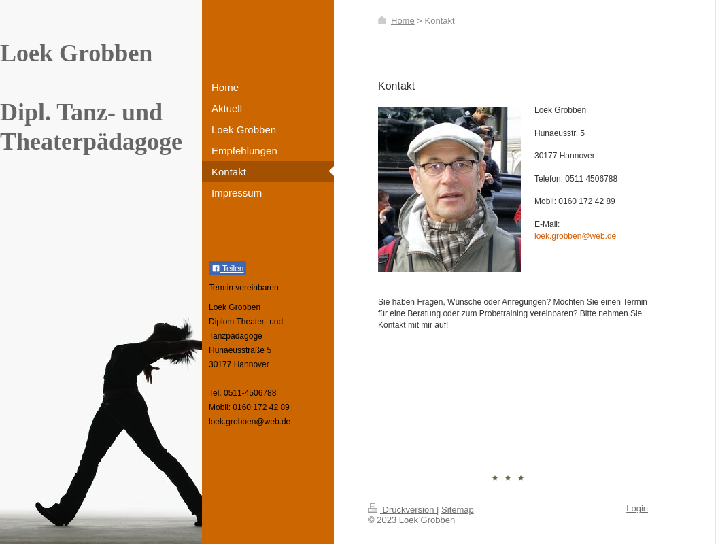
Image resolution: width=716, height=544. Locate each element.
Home (403, 21)
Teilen (227, 268)
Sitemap (457, 510)
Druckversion (402, 510)
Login (637, 508)
